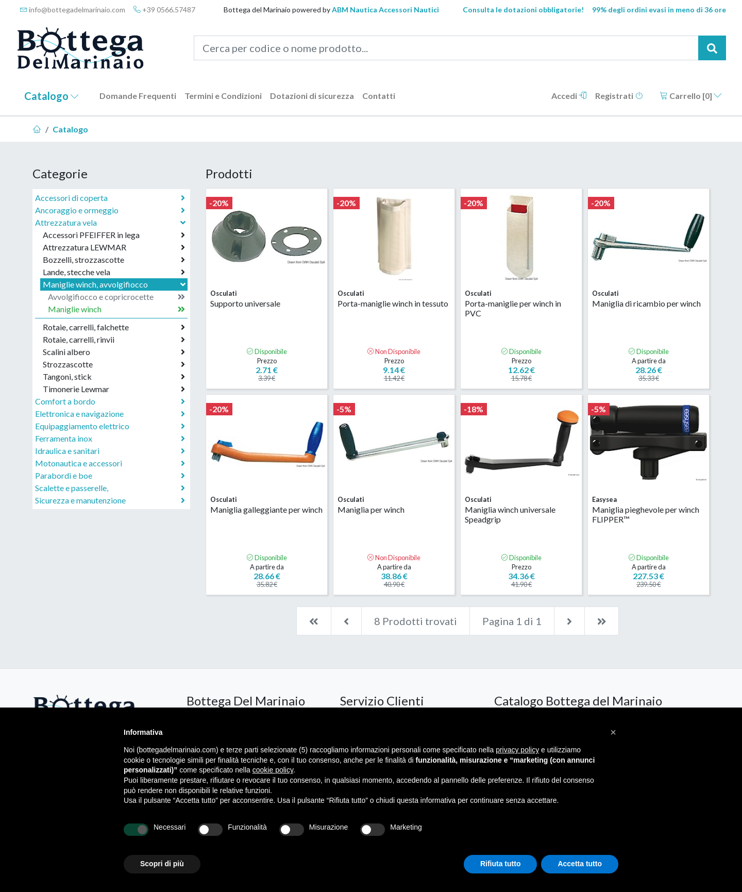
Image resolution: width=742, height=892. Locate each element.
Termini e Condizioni (223, 95)
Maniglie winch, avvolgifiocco (115, 284)
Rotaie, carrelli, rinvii (114, 339)
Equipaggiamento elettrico (110, 426)
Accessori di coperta (110, 198)
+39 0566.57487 (164, 9)
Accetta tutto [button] (580, 864)
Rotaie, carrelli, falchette (114, 327)
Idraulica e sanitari (110, 451)
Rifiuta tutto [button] (500, 864)
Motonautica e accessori (110, 463)
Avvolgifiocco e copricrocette (116, 297)
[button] (613, 732)
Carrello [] (691, 95)
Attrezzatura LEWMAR (114, 247)
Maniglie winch (116, 309)
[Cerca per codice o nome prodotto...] (446, 48)
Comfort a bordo (110, 401)
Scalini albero (114, 352)
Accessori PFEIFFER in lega (114, 235)
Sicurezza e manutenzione (110, 500)
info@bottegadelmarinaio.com (72, 9)
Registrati (619, 95)
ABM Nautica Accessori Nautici (385, 9)
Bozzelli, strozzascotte (114, 260)
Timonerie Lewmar (114, 389)
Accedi (569, 95)
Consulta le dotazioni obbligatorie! (523, 9)
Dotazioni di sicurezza (312, 95)
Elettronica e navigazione (110, 414)
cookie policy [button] (272, 770)
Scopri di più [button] (162, 864)
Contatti (378, 95)
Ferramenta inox (110, 438)
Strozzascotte (114, 364)
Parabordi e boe (110, 475)
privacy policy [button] (517, 750)
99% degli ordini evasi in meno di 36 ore (659, 9)
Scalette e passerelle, (110, 488)
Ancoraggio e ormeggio (110, 210)
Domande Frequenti (137, 95)
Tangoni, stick (114, 377)
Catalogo (51, 96)
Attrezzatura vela (111, 222)
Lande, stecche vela (114, 272)
